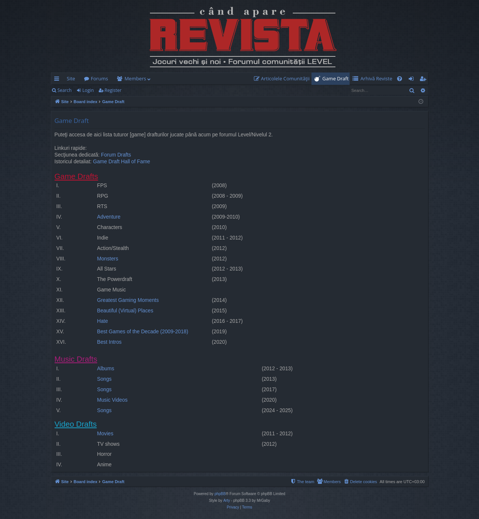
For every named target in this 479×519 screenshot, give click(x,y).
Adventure (109, 217)
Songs (104, 379)
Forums (99, 78)
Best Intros (109, 342)
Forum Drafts (116, 155)
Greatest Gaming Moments (128, 300)
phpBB (220, 494)
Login (87, 90)
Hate (102, 321)
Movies (105, 433)
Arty (226, 500)
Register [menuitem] (424, 80)
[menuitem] (283, 78)
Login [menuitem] (412, 80)
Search (65, 90)
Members (135, 78)
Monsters (108, 259)
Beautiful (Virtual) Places (125, 310)
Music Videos (112, 400)
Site (71, 78)
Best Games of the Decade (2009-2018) (142, 331)
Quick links (58, 80)
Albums (105, 368)
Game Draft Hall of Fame (121, 161)
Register (113, 90)
